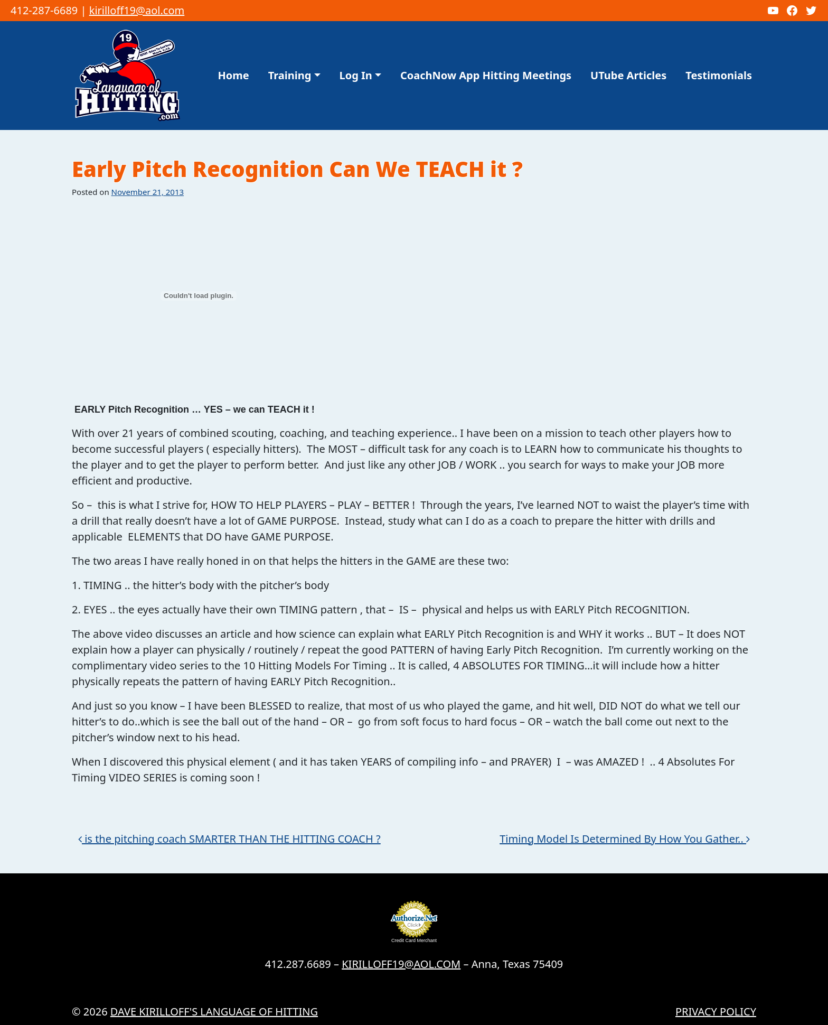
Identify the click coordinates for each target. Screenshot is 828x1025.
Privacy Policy (715, 1011)
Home (233, 75)
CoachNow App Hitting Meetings (485, 75)
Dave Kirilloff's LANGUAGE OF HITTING (214, 1011)
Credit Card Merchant (414, 940)
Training (290, 75)
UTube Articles (628, 75)
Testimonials (718, 75)
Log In (356, 75)
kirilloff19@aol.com (137, 10)
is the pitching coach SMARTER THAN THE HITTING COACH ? (229, 839)
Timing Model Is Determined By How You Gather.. (625, 839)
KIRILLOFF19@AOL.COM (401, 964)
